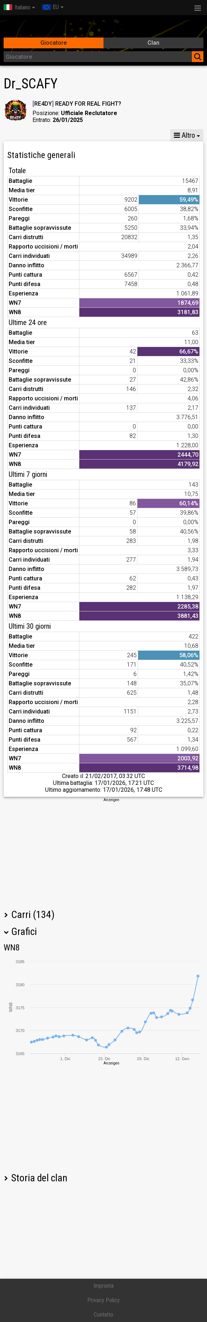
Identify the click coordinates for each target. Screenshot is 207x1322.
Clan (153, 42)
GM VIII (89, 135)
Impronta (103, 1285)
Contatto (103, 1314)
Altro (184, 135)
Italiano (17, 7)
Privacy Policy (103, 1300)
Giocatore (53, 42)
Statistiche (22, 135)
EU (50, 7)
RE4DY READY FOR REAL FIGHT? (76, 103)
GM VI (121, 135)
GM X (58, 135)
